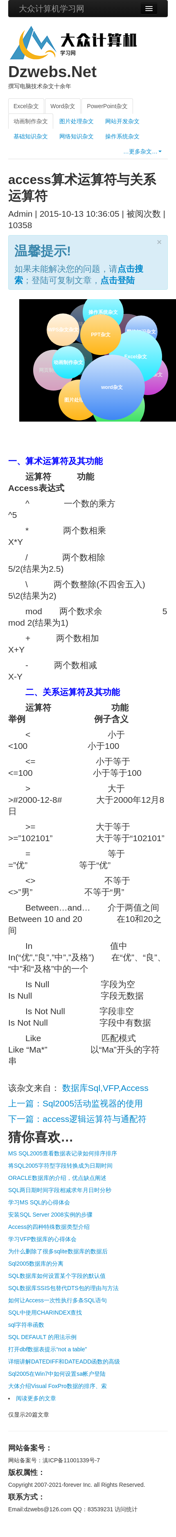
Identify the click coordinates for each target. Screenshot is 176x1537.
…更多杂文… (142, 151)
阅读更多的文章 (36, 1398)
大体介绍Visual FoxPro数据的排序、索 (57, 1386)
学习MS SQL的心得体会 (39, 1202)
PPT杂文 (99, 333)
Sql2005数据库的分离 (35, 1263)
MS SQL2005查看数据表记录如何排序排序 (62, 1153)
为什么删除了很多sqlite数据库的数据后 (58, 1251)
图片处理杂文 (76, 121)
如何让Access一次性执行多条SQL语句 (57, 1300)
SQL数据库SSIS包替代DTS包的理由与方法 (63, 1288)
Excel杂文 (26, 106)
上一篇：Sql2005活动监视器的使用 (75, 1103)
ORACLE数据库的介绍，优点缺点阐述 (57, 1178)
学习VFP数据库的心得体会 (42, 1239)
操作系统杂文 (122, 136)
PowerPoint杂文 (107, 106)
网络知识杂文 (76, 136)
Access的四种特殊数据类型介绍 (49, 1227)
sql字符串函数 (26, 1325)
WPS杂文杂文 (62, 330)
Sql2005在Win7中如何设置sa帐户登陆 (57, 1373)
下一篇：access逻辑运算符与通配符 (77, 1119)
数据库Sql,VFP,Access (105, 1088)
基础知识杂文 (31, 136)
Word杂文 (62, 106)
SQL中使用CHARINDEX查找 (45, 1312)
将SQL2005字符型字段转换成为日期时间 (60, 1165)
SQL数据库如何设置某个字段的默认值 (57, 1276)
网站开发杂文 (122, 121)
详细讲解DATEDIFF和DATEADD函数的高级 (64, 1361)
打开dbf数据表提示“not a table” (47, 1349)
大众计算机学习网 (51, 8)
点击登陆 (117, 280)
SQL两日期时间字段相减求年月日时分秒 (59, 1190)
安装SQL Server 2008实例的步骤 (50, 1214)
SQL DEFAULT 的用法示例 (42, 1337)
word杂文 (111, 386)
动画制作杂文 (31, 121)
